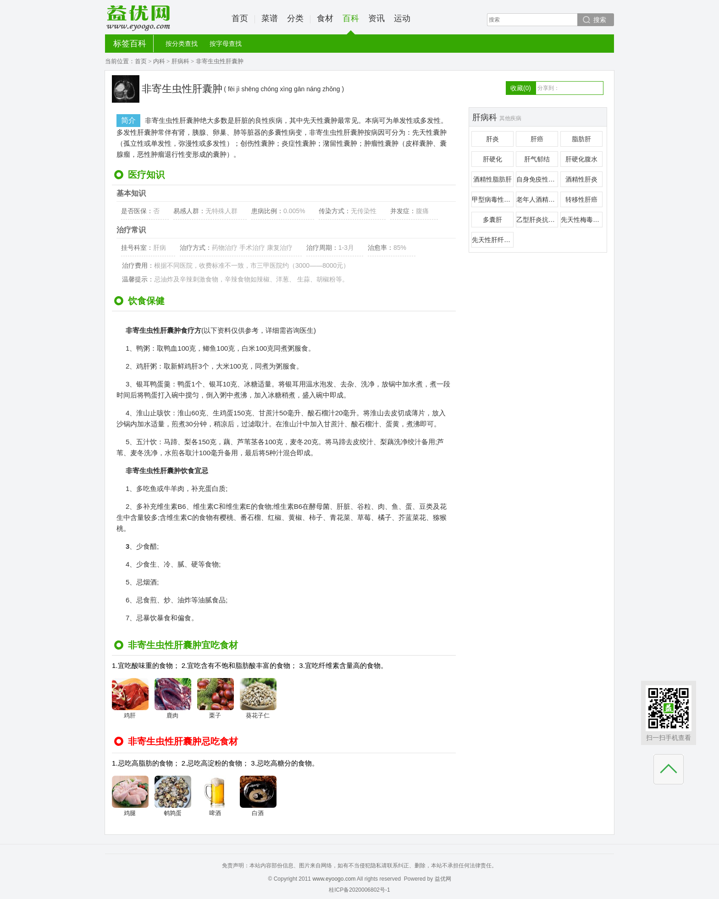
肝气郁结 (537, 159)
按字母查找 (226, 43)
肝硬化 (492, 159)
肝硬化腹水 (581, 159)
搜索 (599, 19)
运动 (402, 18)
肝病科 (180, 61)
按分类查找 (182, 43)
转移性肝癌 (581, 199)
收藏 (520, 88)
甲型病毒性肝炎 (493, 199)
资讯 (376, 18)
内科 (159, 61)
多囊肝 (492, 219)
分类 (295, 18)
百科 (351, 24)
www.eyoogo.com (333, 879)
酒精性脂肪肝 (492, 179)
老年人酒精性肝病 (537, 199)
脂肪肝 (581, 139)
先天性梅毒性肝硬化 (582, 219)
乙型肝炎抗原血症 (537, 219)
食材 (325, 18)
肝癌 (537, 139)
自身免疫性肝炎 (537, 179)
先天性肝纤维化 (493, 239)
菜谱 (269, 18)
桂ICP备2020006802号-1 (359, 890)
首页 (240, 18)
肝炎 (492, 139)
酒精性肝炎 (581, 179)
